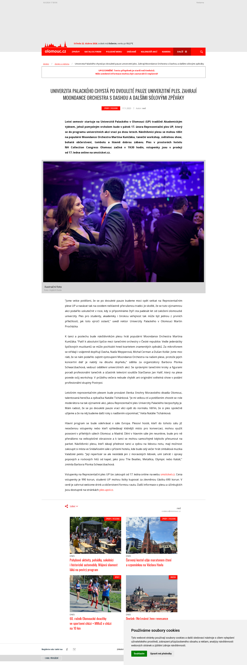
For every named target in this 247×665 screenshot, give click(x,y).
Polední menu (114, 51)
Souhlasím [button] (139, 653)
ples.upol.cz (106, 490)
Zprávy (76, 51)
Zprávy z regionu (62, 64)
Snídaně (131, 51)
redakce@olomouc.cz (171, 511)
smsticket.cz (168, 474)
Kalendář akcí (149, 51)
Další (182, 51)
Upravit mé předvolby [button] (161, 653)
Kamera (166, 51)
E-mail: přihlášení (51, 661)
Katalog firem (93, 51)
